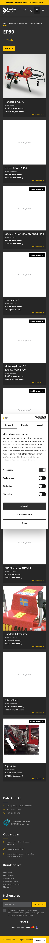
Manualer (7, 887)
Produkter (12, 23)
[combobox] (39, 940)
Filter (9, 48)
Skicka (39, 904)
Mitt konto (7, 872)
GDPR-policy (8, 878)
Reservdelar (23, 23)
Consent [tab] (9, 425)
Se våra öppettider (35, 3)
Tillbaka (8, 40)
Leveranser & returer (12, 884)
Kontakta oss (8, 875)
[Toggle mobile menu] (43, 10)
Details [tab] (24, 425)
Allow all (25, 506)
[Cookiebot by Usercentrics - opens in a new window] (35, 417)
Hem (5, 23)
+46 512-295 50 (13, 813)
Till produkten (38, 115)
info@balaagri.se (14, 809)
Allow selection (24, 514)
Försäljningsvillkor (10, 881)
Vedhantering (35, 23)
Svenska (37, 940)
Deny (24, 523)
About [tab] (40, 425)
